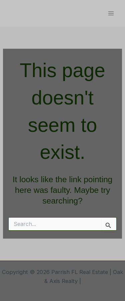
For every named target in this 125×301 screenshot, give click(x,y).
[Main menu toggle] (110, 13)
